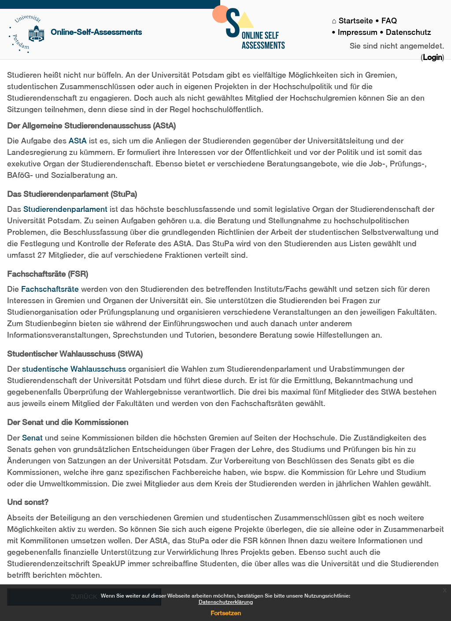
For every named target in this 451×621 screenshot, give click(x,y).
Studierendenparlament (65, 209)
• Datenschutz (405, 32)
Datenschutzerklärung (226, 602)
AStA (78, 140)
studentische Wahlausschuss (74, 369)
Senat (32, 437)
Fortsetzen (226, 613)
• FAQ (387, 20)
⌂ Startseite (353, 20)
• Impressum (356, 32)
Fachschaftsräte (50, 289)
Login (432, 57)
